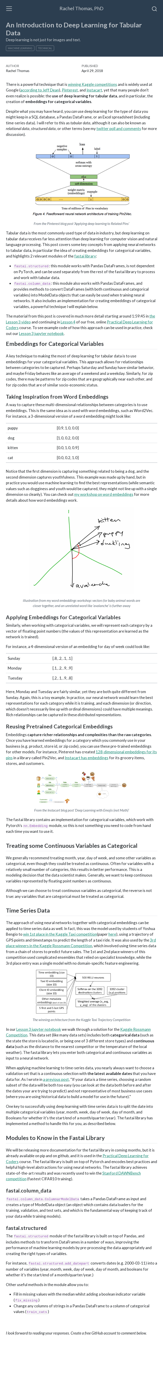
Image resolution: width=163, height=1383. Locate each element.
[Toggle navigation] (9, 9)
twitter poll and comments (118, 128)
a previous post (56, 1079)
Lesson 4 (68, 322)
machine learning (20, 48)
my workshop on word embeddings (103, 494)
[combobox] (154, 8)
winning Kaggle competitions (92, 84)
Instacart (94, 90)
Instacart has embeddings (86, 757)
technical (45, 48)
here (112, 934)
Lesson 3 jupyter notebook (41, 333)
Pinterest (70, 90)
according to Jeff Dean (39, 90)
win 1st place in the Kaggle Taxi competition (60, 934)
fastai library (85, 256)
